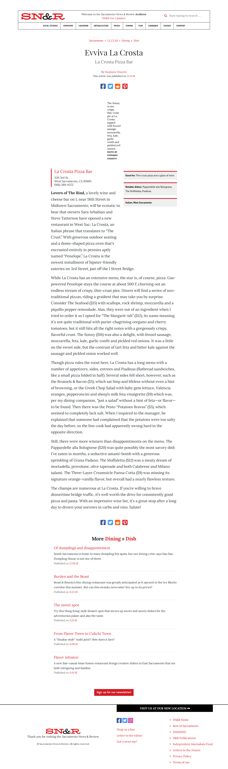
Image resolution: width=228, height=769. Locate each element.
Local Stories (50, 25)
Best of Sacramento (185, 726)
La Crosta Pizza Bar (73, 171)
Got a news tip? (127, 741)
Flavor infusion (66, 657)
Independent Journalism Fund (193, 744)
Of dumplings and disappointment (82, 548)
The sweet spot (66, 605)
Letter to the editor (129, 735)
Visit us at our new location (165, 708)
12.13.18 (112, 40)
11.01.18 (73, 672)
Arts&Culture (101, 25)
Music (117, 25)
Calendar (83, 25)
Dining (129, 25)
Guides (167, 25)
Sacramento (96, 40)
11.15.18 (73, 620)
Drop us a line (126, 729)
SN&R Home (181, 720)
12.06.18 (73, 563)
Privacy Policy (182, 756)
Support (180, 25)
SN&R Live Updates (113, 18)
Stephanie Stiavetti (116, 72)
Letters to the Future (187, 750)
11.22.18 (73, 592)
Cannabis (153, 25)
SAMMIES (179, 732)
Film (140, 25)
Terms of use (181, 762)
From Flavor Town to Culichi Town (82, 633)
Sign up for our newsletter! (114, 692)
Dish (136, 40)
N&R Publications (184, 738)
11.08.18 (73, 644)
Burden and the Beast (71, 576)
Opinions (68, 25)
